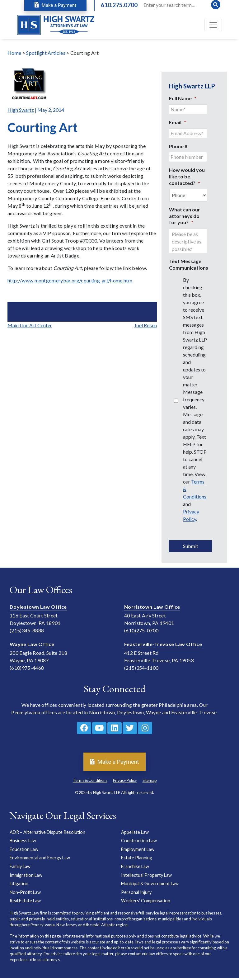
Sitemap (150, 780)
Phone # (178, 146)
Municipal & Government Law (150, 883)
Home (14, 53)
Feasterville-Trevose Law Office (163, 644)
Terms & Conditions (90, 780)
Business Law (23, 840)
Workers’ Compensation (145, 900)
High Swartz (20, 110)
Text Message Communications (188, 264)
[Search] (181, 4)
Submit (190, 546)
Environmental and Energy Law (40, 857)
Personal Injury (136, 892)
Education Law (24, 849)
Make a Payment (55, 5)
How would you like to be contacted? (187, 176)
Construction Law (139, 840)
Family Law (20, 866)
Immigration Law (26, 875)
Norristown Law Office (152, 607)
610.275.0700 (119, 4)
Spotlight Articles (45, 53)
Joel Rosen (145, 325)
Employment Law (137, 849)
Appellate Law (135, 832)
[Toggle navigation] (213, 25)
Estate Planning (136, 857)
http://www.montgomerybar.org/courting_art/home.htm (69, 280)
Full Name (182, 98)
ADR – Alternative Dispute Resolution (47, 832)
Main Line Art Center (29, 325)
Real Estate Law (25, 900)
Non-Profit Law (25, 892)
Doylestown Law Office (38, 607)
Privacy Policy (125, 780)
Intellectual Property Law (146, 875)
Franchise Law (135, 866)
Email (177, 122)
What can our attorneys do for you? (184, 215)
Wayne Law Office (32, 644)
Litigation (19, 883)
